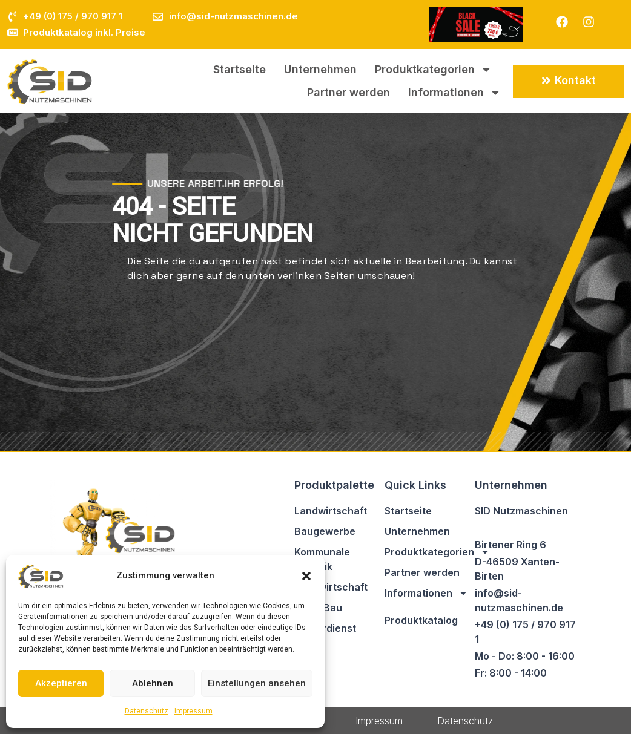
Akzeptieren (61, 683)
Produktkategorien (433, 69)
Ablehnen (152, 683)
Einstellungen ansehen (257, 683)
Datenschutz (146, 711)
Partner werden (348, 92)
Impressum (193, 711)
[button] (306, 576)
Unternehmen (320, 69)
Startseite (239, 69)
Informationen (454, 92)
